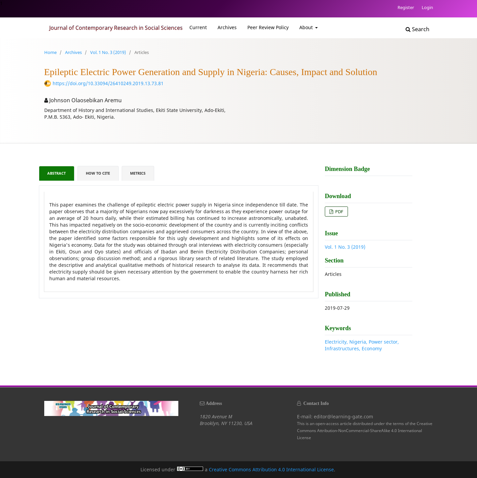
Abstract (56, 173)
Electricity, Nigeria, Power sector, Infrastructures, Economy (362, 345)
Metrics (137, 173)
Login (427, 7)
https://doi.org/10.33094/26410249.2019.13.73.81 (108, 83)
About (306, 27)
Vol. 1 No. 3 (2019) (108, 52)
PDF (338, 211)
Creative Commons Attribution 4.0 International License (271, 469)
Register (406, 7)
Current (198, 27)
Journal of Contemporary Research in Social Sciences (116, 28)
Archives (227, 27)
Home (50, 52)
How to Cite (98, 173)
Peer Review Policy (268, 27)
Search (417, 29)
